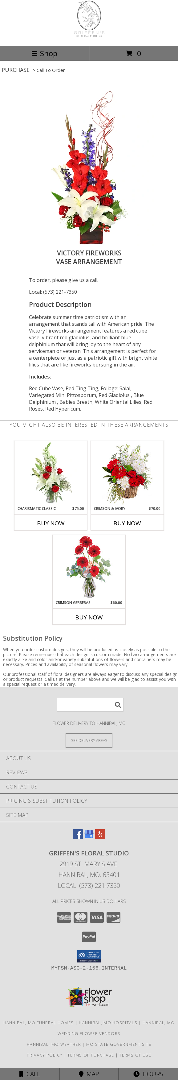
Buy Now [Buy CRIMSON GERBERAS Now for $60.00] (89, 617)
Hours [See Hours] (148, 1074)
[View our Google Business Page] (89, 837)
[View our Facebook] (78, 837)
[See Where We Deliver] (89, 740)
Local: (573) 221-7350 (53, 291)
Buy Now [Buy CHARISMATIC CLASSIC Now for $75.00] (51, 523)
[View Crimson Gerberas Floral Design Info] (89, 567)
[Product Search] (90, 705)
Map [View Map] (89, 1074)
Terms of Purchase (90, 1055)
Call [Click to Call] (29, 1074)
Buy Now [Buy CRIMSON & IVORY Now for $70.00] (127, 523)
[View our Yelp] (100, 837)
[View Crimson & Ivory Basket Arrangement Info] (127, 473)
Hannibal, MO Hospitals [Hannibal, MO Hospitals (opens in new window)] (108, 1022)
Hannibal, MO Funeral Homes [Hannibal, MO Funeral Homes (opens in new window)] (38, 1022)
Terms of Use (135, 1055)
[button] (89, 956)
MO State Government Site (118, 1044)
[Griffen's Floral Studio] (89, 37)
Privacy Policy (44, 1055)
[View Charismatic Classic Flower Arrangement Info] (51, 473)
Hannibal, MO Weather (54, 1044)
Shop (44, 53)
